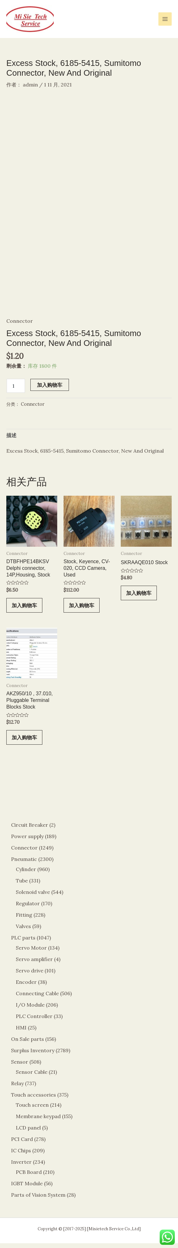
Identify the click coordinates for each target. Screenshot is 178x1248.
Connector (19, 325)
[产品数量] (16, 391)
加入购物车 (49, 389)
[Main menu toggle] (165, 19)
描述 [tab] (11, 440)
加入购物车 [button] (24, 610)
